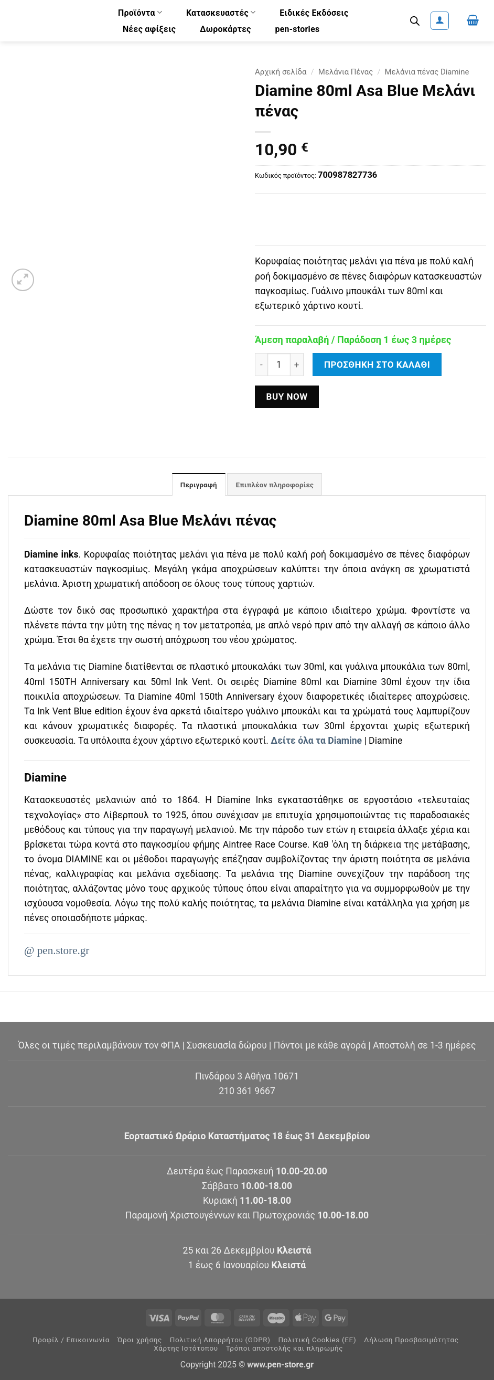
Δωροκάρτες (225, 29)
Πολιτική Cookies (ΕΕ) (317, 1340)
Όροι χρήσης (139, 1340)
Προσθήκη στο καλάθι (377, 364)
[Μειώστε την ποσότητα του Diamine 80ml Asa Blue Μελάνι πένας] (261, 364)
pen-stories (297, 29)
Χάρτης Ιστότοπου (186, 1349)
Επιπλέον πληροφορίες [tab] (275, 485)
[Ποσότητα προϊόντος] (279, 364)
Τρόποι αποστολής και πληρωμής (284, 1349)
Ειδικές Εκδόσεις (314, 13)
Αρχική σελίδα (281, 72)
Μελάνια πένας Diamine (427, 72)
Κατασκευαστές (221, 12)
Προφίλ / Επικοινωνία (71, 1340)
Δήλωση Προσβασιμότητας (411, 1340)
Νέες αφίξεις (149, 29)
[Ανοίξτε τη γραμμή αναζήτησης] (415, 21)
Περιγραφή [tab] (196, 485)
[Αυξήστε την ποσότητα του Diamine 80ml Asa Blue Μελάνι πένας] (297, 364)
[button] (440, 21)
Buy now (286, 396)
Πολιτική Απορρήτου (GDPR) (220, 1340)
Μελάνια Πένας (345, 72)
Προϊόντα (140, 12)
